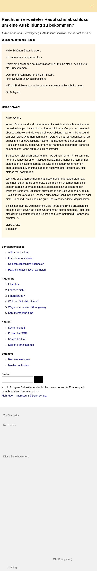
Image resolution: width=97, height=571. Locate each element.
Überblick (13, 284)
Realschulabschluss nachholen (26, 264)
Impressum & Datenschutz (31, 395)
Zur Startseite (11, 415)
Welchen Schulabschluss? (23, 301)
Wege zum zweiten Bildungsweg (27, 307)
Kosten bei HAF (17, 339)
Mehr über (8, 395)
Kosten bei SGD (17, 333)
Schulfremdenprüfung (20, 313)
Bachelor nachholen (19, 359)
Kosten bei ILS (16, 327)
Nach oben (9, 425)
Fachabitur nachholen (20, 258)
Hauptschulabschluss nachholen (27, 269)
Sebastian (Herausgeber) (24, 33)
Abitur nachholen (18, 252)
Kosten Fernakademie (21, 344)
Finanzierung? (16, 295)
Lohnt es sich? (16, 290)
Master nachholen (18, 365)
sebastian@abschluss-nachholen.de (71, 33)
